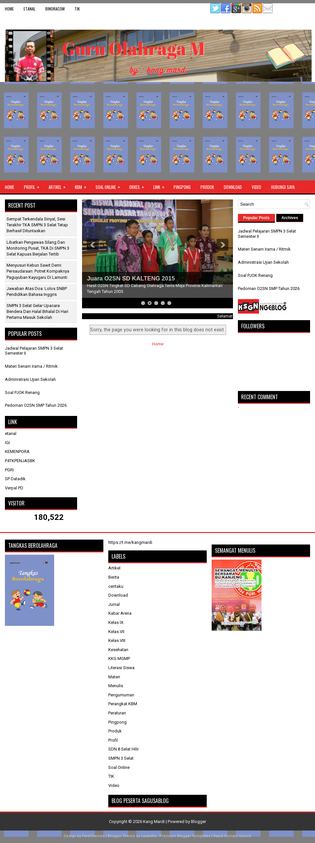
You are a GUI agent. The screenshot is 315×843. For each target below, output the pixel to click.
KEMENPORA (17, 451)
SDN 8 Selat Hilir (123, 749)
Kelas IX (115, 622)
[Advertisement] (157, 131)
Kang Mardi (154, 821)
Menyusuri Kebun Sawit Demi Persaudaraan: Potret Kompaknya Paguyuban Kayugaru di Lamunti (38, 271)
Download (233, 187)
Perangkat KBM (122, 703)
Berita (113, 577)
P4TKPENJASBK (20, 460)
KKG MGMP (119, 658)
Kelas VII (116, 631)
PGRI (9, 469)
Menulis (115, 685)
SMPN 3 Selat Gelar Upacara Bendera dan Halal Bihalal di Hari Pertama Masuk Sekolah (37, 311)
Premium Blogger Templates (184, 836)
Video (256, 187)
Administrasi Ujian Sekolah (30, 379)
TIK (77, 8)
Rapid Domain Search (232, 836)
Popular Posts (256, 218)
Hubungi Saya (283, 187)
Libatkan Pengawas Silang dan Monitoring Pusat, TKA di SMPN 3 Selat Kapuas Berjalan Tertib (38, 248)
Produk (207, 187)
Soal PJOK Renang (22, 392)
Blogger (198, 821)
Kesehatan (118, 649)
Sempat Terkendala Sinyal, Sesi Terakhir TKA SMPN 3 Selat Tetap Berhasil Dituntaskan (37, 224)
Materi (114, 676)
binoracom (55, 8)
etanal (29, 8)
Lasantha (149, 836)
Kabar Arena (120, 613)
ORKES (138, 185)
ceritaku (115, 586)
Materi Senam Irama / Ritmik (31, 366)
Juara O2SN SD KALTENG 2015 (131, 278)
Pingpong (182, 187)
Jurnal (114, 604)
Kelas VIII (116, 640)
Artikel (59, 185)
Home (9, 8)
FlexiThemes (93, 836)
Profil (34, 185)
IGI (7, 442)
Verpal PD (14, 487)
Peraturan (117, 712)
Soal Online (109, 185)
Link (161, 185)
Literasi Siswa (121, 667)
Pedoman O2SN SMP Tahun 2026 (36, 405)
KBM (83, 185)
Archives (290, 218)
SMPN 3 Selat (121, 758)
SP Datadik (15, 478)
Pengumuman (121, 694)
